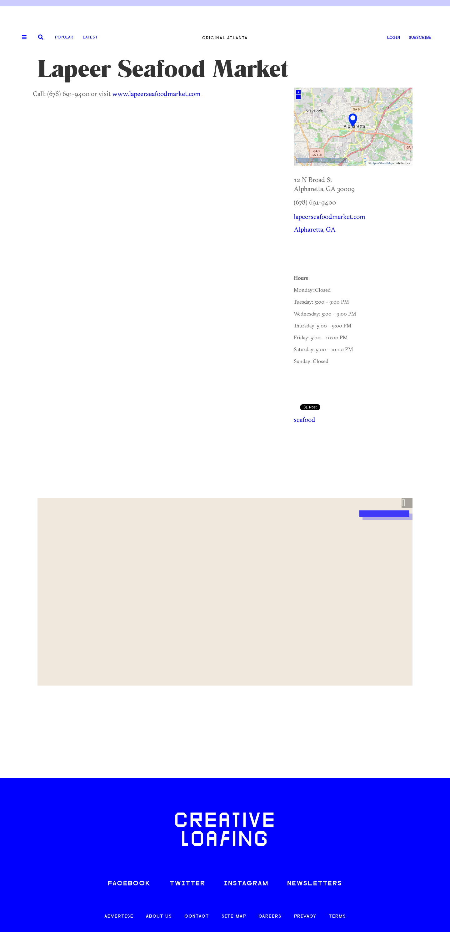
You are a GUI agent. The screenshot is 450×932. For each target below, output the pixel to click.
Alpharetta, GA (315, 229)
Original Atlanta (225, 37)
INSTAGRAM (246, 883)
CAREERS (270, 916)
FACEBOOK (129, 883)
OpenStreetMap (382, 163)
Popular (64, 37)
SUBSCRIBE (420, 38)
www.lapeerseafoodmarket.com (156, 93)
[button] (407, 503)
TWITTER (187, 883)
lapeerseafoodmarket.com (329, 216)
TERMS (337, 916)
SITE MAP (234, 916)
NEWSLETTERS (314, 883)
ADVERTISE (118, 916)
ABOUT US (159, 916)
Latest (90, 37)
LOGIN (393, 38)
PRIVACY (305, 916)
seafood (304, 419)
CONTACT (196, 916)
